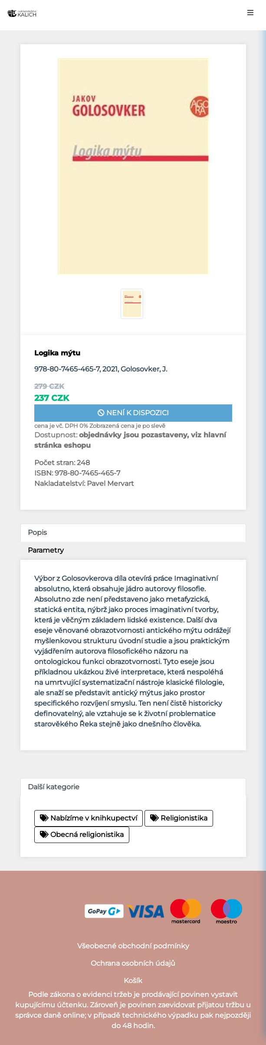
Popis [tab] (37, 532)
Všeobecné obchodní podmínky (133, 946)
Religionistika (178, 818)
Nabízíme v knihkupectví (88, 818)
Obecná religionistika (82, 834)
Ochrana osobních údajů (133, 963)
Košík (133, 981)
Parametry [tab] (46, 550)
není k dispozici (133, 413)
